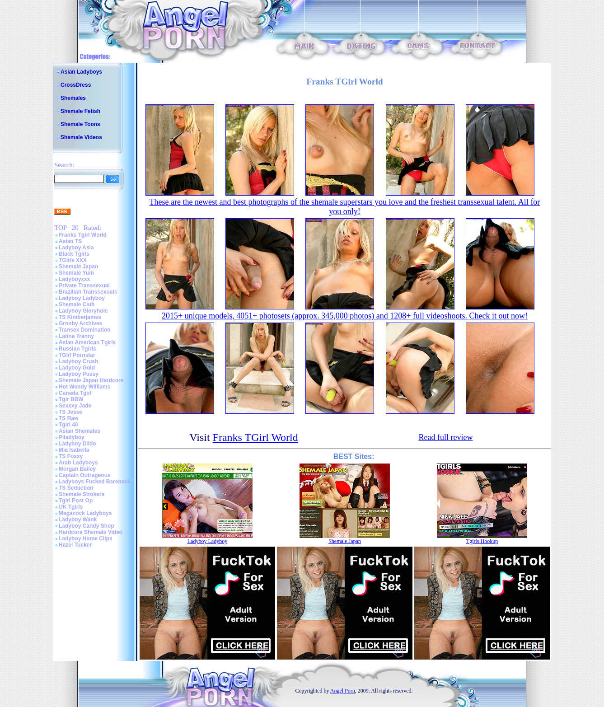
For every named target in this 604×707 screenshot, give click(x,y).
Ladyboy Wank (78, 519)
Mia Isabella (74, 450)
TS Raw (68, 418)
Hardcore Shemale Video (90, 532)
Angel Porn (342, 691)
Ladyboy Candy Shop (86, 526)
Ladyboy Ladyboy (82, 298)
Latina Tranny (76, 336)
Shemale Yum (76, 273)
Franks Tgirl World (83, 235)
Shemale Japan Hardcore (91, 380)
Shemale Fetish (80, 111)
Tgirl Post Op (76, 500)
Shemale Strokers (81, 494)
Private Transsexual (84, 285)
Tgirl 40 (68, 424)
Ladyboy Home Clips (85, 538)
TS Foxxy (71, 456)
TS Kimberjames (80, 317)
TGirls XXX (73, 260)
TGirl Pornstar (77, 355)
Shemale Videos (81, 137)
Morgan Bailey (77, 469)
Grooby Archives (80, 323)
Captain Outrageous (85, 475)
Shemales (73, 98)
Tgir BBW (71, 399)
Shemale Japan (78, 266)
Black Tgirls (74, 254)
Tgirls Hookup (482, 541)
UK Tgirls (71, 507)
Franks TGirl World (255, 437)
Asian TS (70, 241)
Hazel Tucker (75, 545)
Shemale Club (76, 304)
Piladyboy (71, 437)
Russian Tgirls (77, 349)
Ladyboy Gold (77, 368)
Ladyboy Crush (78, 361)
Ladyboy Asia (76, 247)
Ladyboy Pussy (78, 374)
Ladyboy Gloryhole (83, 311)
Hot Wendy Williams (84, 387)
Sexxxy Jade (75, 406)
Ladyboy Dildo (77, 443)
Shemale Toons (80, 124)
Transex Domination (85, 330)
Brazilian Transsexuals (88, 292)
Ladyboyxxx (74, 279)
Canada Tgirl (75, 393)
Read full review (445, 437)
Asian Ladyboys (81, 72)
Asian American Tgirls (87, 342)
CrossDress (76, 85)
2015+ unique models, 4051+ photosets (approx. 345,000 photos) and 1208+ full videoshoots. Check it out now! (345, 315)
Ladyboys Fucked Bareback (95, 481)
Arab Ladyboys (78, 462)
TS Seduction (76, 488)
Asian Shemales (79, 431)
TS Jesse (70, 412)
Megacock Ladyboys (85, 513)
